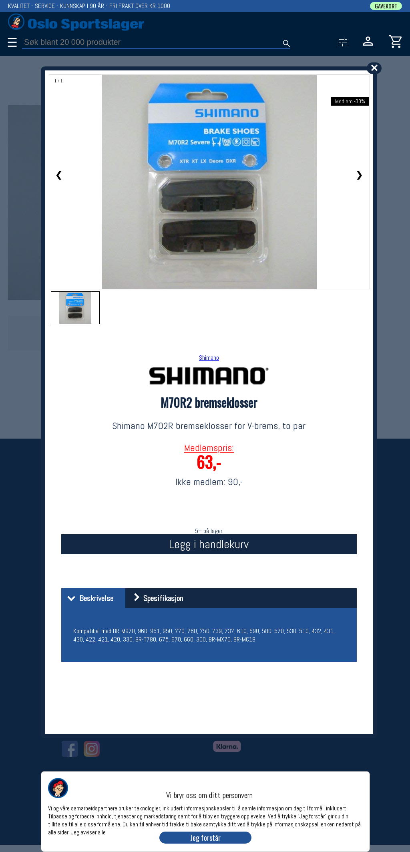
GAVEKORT (386, 6)
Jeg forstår (205, 837)
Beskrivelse (88, 598)
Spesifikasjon (155, 598)
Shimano (209, 357)
